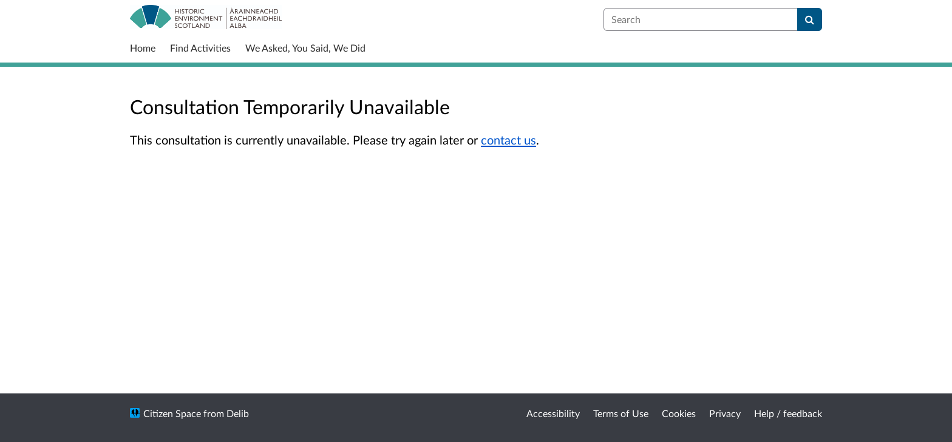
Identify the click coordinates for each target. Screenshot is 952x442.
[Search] (809, 19)
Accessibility (553, 413)
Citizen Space (172, 413)
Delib (237, 413)
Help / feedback (788, 413)
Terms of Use (620, 413)
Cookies (679, 413)
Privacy (725, 413)
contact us (508, 139)
